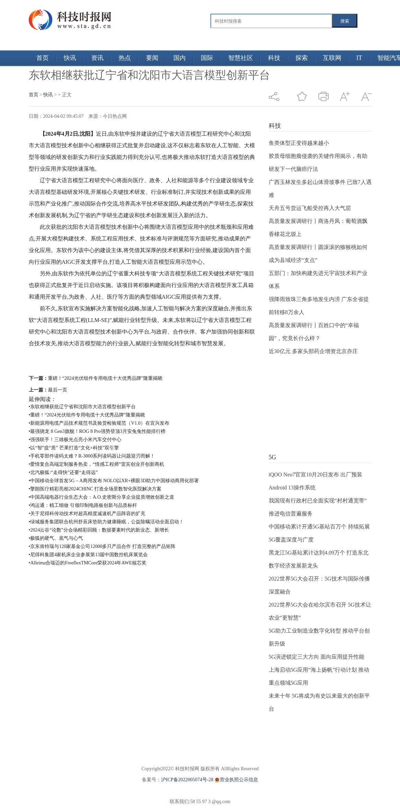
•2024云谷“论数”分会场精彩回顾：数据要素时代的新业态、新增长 (99, 530)
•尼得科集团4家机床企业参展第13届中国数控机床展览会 (88, 554)
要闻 (152, 57)
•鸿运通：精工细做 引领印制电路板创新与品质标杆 (83, 505)
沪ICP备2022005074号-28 (187, 779)
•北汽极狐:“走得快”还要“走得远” (63, 472)
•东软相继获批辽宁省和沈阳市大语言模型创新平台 (82, 406)
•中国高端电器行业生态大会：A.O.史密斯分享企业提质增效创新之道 (101, 497)
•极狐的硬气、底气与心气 (56, 538)
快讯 (70, 57)
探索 (301, 57)
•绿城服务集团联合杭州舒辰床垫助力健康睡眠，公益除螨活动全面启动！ (106, 521)
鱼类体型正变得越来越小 (299, 143)
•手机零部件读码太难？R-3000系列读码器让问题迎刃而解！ (92, 456)
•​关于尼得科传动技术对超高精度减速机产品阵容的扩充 (87, 513)
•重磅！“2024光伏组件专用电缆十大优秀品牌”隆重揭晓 (87, 415)
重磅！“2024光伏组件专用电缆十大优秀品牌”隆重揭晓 (105, 378)
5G (272, 457)
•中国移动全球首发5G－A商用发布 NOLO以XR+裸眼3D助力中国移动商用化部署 (114, 480)
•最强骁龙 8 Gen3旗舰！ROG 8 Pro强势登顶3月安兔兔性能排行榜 (97, 431)
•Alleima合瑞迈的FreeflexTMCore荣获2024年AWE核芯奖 (88, 562)
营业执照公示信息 (235, 779)
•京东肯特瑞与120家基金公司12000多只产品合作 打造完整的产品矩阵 (102, 546)
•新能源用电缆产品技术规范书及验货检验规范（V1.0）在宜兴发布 (99, 423)
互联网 (332, 57)
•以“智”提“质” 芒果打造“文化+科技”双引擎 (74, 447)
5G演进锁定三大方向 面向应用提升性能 (317, 657)
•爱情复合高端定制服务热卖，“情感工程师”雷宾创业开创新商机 (96, 464)
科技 (274, 57)
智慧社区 (240, 57)
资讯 (97, 57)
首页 (42, 57)
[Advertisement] (313, 401)
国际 (207, 57)
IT (359, 57)
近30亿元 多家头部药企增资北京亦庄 (313, 351)
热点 (125, 57)
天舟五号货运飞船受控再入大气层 (310, 208)
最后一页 (57, 389)
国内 (179, 57)
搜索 (344, 21)
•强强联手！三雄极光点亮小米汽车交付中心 (75, 439)
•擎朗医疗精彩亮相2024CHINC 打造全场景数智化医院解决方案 (95, 488)
